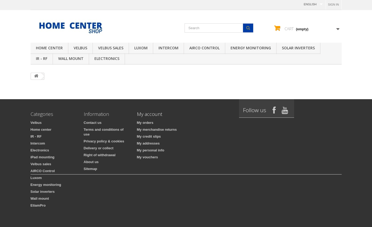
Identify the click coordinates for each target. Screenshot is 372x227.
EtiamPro (38, 205)
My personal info (150, 150)
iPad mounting (43, 157)
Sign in (333, 4)
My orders (145, 123)
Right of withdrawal (100, 155)
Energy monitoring (251, 47)
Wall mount (70, 58)
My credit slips (149, 136)
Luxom (141, 47)
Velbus (80, 47)
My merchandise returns (157, 130)
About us (91, 162)
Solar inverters (298, 47)
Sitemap (90, 169)
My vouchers (147, 157)
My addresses (148, 143)
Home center (49, 47)
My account (149, 114)
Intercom (168, 47)
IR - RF (41, 58)
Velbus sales (110, 47)
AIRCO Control (204, 47)
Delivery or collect (99, 148)
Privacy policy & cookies (104, 141)
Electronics (106, 58)
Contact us (93, 123)
